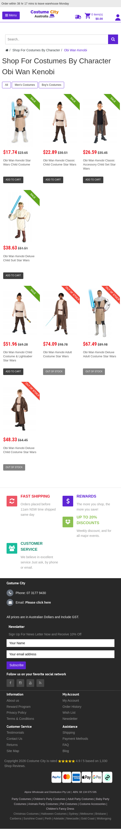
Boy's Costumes (51, 84)
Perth (48, 818)
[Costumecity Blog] (40, 683)
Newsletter (70, 718)
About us (13, 700)
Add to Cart (13, 179)
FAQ (66, 745)
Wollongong (104, 818)
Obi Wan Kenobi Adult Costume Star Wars (57, 354)
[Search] (113, 39)
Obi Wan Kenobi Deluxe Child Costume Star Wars (19, 450)
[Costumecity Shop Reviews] (66, 761)
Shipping (69, 732)
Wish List (69, 712)
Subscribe (17, 665)
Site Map (13, 751)
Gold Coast (87, 818)
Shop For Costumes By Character (36, 50)
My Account (71, 700)
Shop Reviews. (14, 766)
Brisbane (100, 813)
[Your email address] (60, 654)
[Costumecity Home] (6, 50)
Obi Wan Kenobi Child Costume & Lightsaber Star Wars (17, 356)
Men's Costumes (25, 84)
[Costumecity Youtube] (30, 683)
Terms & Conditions (20, 718)
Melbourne (86, 813)
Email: (29, 602)
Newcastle (73, 818)
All (6, 84)
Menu (11, 15)
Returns (12, 745)
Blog (66, 751)
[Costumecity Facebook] (10, 683)
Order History (72, 706)
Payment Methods (75, 738)
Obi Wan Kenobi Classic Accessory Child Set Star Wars (99, 164)
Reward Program (19, 706)
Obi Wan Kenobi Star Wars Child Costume (17, 162)
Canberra (15, 818)
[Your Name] (60, 643)
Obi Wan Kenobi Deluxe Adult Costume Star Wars (99, 354)
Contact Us (14, 738)
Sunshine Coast (33, 818)
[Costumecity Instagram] (20, 683)
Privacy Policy (16, 712)
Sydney (73, 813)
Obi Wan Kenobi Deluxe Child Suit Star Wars (18, 258)
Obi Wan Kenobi (75, 50)
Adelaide (58, 818)
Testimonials (15, 732)
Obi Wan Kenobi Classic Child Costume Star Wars (59, 162)
